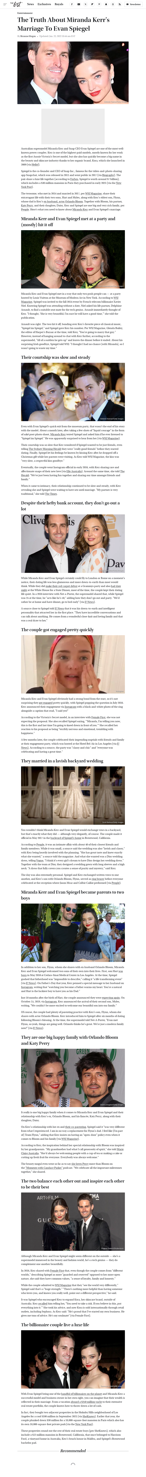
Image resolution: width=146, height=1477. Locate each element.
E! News (89, 602)
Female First (98, 717)
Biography (108, 175)
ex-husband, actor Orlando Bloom (63, 201)
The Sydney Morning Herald (45, 449)
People (25, 209)
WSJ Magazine (93, 193)
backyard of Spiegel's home (65, 838)
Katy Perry (27, 205)
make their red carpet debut (61, 586)
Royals (59, 4)
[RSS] (119, 4)
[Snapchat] (106, 4)
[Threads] (113, 4)
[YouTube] (78, 4)
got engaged (46, 702)
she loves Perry (80, 1163)
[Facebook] (72, 4)
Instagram (119, 691)
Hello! (35, 164)
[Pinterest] (99, 4)
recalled (42, 1303)
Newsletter (133, 4)
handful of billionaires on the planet (81, 1393)
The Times (51, 493)
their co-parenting (75, 1126)
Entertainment (25, 13)
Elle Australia (74, 471)
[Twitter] (85, 4)
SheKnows (89, 1416)
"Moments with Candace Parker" (44, 1167)
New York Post (83, 1424)
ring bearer (98, 878)
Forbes (74, 179)
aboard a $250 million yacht (86, 1401)
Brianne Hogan (28, 36)
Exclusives (44, 4)
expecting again (111, 997)
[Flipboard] (92, 4)
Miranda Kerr (80, 209)
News (30, 4)
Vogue (39, 860)
